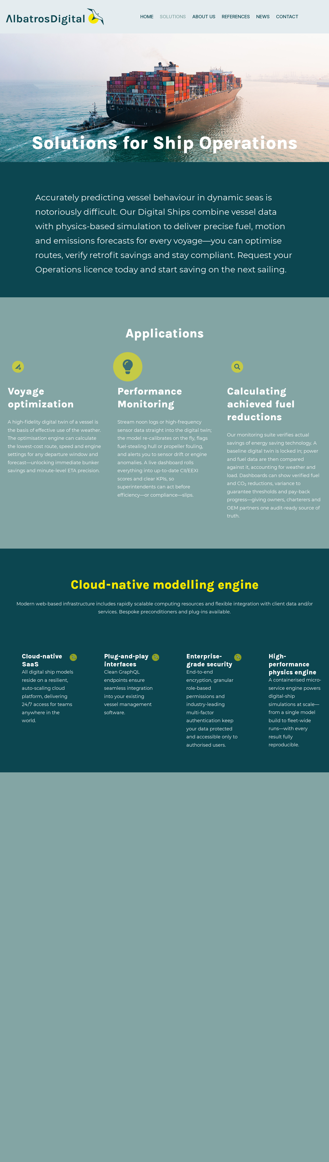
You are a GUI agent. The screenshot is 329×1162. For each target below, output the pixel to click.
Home (146, 16)
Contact (287, 16)
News (263, 16)
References (236, 16)
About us (203, 16)
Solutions (173, 16)
